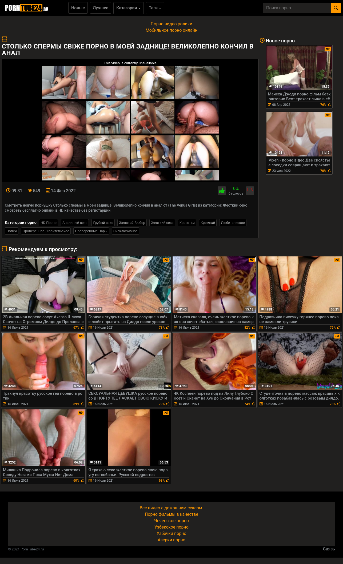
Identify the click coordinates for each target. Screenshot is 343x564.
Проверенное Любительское (46, 231)
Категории (128, 7)
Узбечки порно (171, 533)
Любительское (233, 223)
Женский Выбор (132, 223)
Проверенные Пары (91, 231)
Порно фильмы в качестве (171, 514)
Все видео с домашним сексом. (171, 507)
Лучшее (100, 7)
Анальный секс (74, 223)
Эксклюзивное (125, 231)
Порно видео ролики (171, 23)
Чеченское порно (171, 520)
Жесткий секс (162, 223)
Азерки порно (171, 539)
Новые (78, 7)
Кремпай (208, 223)
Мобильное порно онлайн (171, 30)
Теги (155, 7)
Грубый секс (103, 223)
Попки (11, 231)
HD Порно (49, 223)
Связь (329, 548)
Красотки (187, 223)
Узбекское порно (171, 527)
